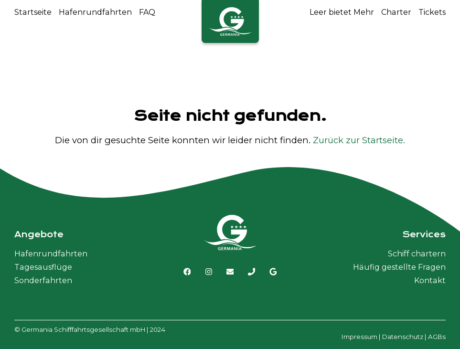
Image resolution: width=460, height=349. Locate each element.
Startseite (33, 12)
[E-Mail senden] (230, 271)
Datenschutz (402, 336)
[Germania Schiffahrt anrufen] (252, 271)
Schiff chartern (417, 253)
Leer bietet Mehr (342, 12)
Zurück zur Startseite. (359, 140)
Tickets (432, 12)
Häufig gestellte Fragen (399, 267)
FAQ (147, 12)
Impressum (359, 336)
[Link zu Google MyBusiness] (273, 271)
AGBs (437, 336)
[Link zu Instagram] (209, 271)
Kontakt (430, 280)
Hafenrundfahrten (95, 12)
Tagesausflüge (43, 267)
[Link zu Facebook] (187, 271)
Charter (396, 12)
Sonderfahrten (43, 280)
